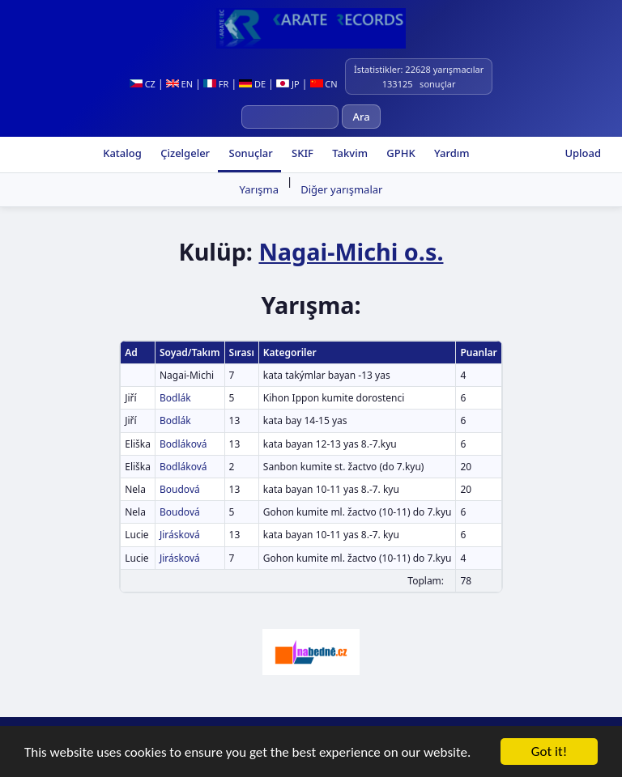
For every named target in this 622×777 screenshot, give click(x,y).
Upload (582, 153)
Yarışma (259, 189)
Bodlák (175, 398)
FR (215, 84)
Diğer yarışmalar (341, 189)
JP (288, 84)
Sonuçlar (249, 153)
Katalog (121, 153)
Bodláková (183, 444)
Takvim (349, 153)
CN (324, 84)
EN (179, 84)
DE (252, 84)
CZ (143, 84)
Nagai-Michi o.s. (350, 251)
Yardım (451, 153)
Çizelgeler (184, 153)
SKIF (301, 153)
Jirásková (180, 534)
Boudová (180, 489)
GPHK (399, 153)
